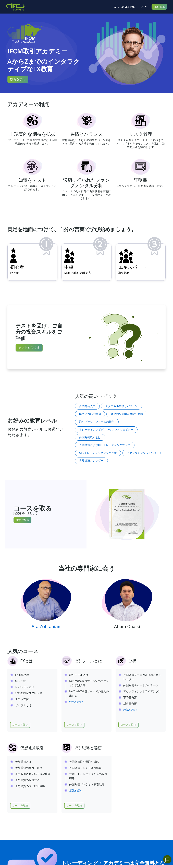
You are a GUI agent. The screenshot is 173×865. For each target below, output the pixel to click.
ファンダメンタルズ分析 (141, 452)
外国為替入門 (87, 406)
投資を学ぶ (18, 79)
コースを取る (20, 724)
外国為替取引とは (90, 437)
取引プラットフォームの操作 (96, 421)
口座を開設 (158, 6)
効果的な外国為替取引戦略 (127, 414)
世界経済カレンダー (91, 460)
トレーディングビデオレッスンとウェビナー (106, 429)
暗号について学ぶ (90, 414)
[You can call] (122, 6)
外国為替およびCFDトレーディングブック (104, 445)
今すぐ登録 (22, 520)
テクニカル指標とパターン (121, 406)
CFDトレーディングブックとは (98, 452)
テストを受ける (29, 347)
